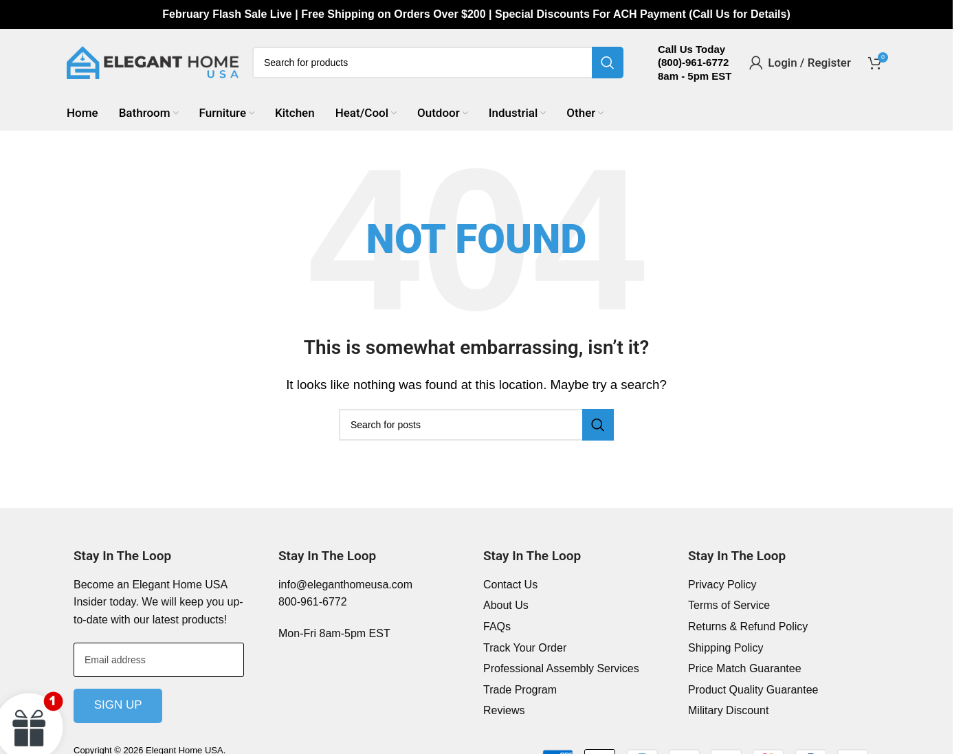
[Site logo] (153, 63)
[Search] (437, 64)
